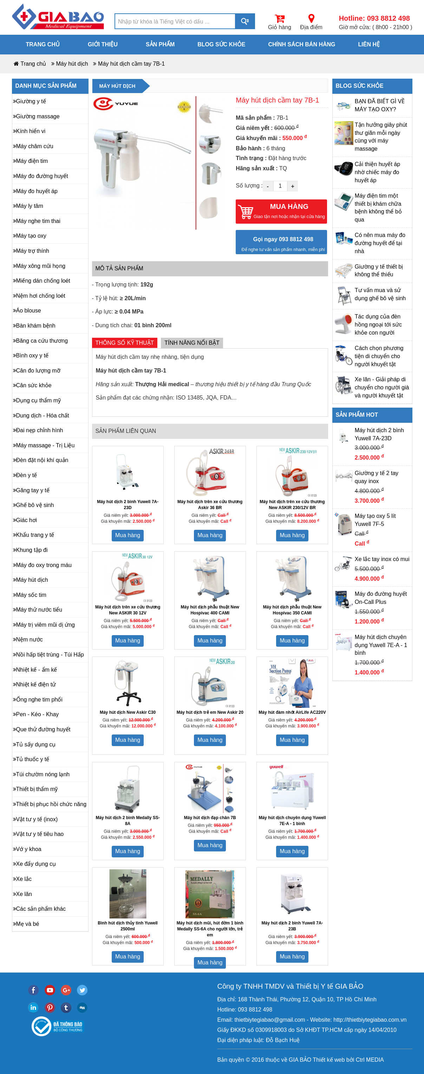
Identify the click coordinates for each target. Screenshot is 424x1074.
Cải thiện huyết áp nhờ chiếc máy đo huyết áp (377, 172)
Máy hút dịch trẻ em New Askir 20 (210, 712)
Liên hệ (369, 44)
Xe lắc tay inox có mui (382, 559)
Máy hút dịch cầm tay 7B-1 (131, 64)
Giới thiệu (103, 44)
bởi (349, 1060)
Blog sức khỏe (221, 44)
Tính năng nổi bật (191, 343)
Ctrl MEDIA (369, 1060)
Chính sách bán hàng (301, 44)
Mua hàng (127, 535)
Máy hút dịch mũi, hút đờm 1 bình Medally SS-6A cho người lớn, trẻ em (210, 929)
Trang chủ (43, 44)
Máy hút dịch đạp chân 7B (210, 817)
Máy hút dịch (72, 64)
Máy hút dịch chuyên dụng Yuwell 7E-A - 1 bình (381, 645)
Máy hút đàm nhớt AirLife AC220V (292, 712)
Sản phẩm (160, 44)
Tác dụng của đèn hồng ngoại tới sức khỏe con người (378, 325)
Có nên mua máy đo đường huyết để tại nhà (380, 243)
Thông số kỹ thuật (125, 343)
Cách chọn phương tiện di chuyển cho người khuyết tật (379, 356)
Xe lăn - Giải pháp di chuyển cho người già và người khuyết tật (382, 387)
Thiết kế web (329, 1060)
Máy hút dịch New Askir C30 (128, 712)
